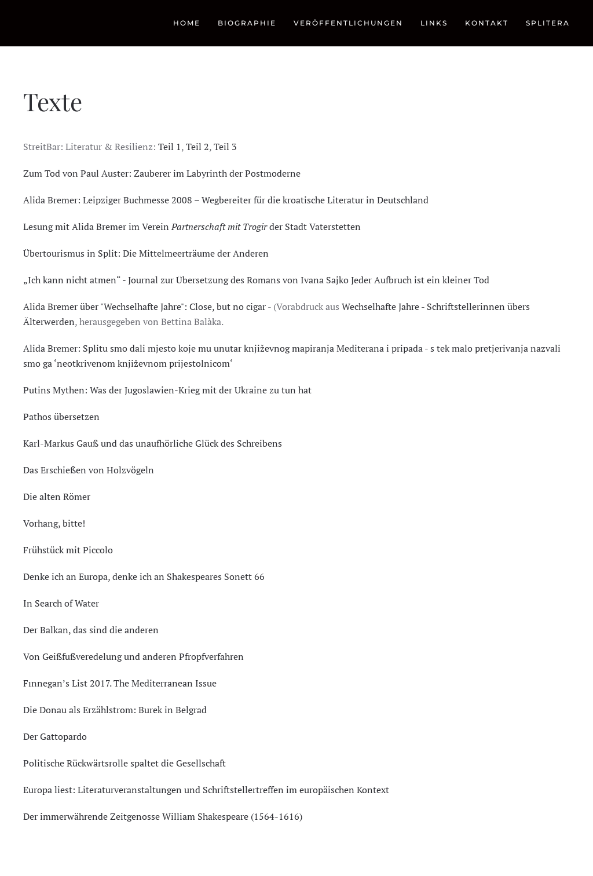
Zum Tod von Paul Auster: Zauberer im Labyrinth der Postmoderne (162, 173)
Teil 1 (169, 146)
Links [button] (434, 23)
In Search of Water (61, 603)
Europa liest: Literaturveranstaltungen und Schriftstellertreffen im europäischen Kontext (206, 789)
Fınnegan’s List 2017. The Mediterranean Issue (120, 683)
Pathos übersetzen (61, 416)
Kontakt (486, 23)
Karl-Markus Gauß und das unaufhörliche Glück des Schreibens (152, 443)
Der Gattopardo (55, 736)
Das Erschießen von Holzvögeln (88, 469)
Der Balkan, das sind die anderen (91, 629)
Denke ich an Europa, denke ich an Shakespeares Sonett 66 (144, 576)
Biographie (247, 23)
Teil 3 (225, 146)
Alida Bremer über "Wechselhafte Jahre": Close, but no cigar (144, 306)
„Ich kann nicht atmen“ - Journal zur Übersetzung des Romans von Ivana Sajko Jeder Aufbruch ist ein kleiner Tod (256, 279)
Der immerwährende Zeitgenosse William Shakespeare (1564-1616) (162, 816)
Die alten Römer (56, 496)
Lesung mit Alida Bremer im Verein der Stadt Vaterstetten (192, 226)
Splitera (548, 23)
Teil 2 (197, 146)
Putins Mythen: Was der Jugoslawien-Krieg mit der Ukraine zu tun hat (167, 390)
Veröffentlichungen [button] (348, 23)
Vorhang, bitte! (54, 523)
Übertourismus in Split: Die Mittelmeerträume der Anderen (146, 253)
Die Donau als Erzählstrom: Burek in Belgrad (115, 709)
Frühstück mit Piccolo (68, 549)
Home (186, 23)
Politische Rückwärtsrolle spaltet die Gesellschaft (124, 763)
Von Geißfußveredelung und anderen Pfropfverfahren (133, 656)
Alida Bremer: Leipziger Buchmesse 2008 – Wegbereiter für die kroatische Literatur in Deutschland (226, 200)
